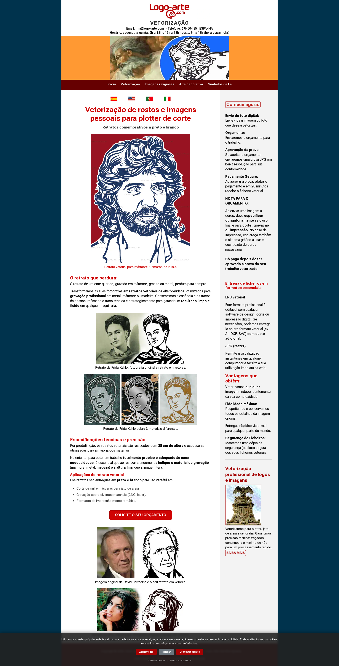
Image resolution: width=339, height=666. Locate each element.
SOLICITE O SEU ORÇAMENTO (140, 515)
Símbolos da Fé (220, 84)
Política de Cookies (156, 660)
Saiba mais (235, 553)
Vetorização (130, 84)
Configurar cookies (190, 651)
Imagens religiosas (159, 84)
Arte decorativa (191, 84)
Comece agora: (242, 104)
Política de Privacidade (180, 660)
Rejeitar (166, 651)
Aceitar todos (146, 651)
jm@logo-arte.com (150, 28)
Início (111, 84)
